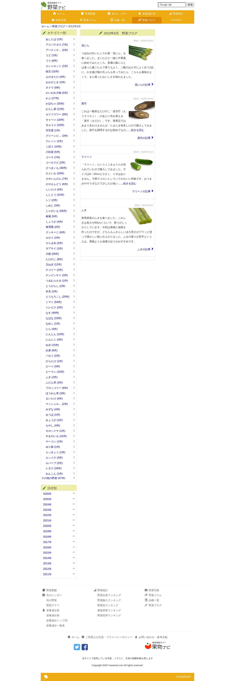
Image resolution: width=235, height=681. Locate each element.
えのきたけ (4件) (60, 76)
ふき (84, 210)
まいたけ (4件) (60, 398)
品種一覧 (117, 20)
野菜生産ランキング (109, 595)
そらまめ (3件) (60, 243)
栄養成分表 (146, 13)
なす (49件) (60, 312)
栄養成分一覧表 (55, 625)
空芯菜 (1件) (60, 130)
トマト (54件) (60, 301)
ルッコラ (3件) (60, 457)
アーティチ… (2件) (60, 50)
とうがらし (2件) (60, 285)
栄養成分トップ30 (57, 620)
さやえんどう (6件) (60, 184)
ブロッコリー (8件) (60, 387)
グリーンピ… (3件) (60, 135)
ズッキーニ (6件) (60, 232)
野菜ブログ (146, 20)
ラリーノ (86, 156)
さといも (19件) (60, 173)
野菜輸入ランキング (109, 600)
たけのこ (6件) (60, 259)
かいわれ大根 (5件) (60, 92)
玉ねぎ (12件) (60, 264)
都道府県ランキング (109, 610)
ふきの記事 (143, 249)
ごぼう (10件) (60, 146)
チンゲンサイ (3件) (60, 275)
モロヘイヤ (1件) (60, 430)
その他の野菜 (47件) (58, 478)
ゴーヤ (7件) (60, 157)
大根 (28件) (60, 253)
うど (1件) (60, 55)
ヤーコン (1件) (60, 441)
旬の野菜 (51, 600)
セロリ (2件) (60, 237)
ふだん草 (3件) (60, 382)
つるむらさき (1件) (60, 280)
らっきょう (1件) (60, 452)
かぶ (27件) (60, 98)
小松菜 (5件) (60, 151)
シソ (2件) (60, 200)
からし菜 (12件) (60, 108)
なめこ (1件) (60, 323)
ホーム (59, 13)
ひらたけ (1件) (60, 361)
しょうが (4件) (60, 221)
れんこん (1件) (60, 473)
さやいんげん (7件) (60, 178)
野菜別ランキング (107, 605)
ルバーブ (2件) (60, 463)
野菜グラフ (52, 605)
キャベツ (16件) (60, 119)
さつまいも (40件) (60, 167)
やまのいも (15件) (60, 436)
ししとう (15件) (60, 194)
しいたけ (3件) (60, 189)
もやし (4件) (60, 425)
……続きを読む (135, 130)
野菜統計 (176, 13)
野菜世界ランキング (109, 615)
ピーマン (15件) (60, 371)
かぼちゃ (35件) (60, 103)
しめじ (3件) (60, 205)
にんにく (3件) (60, 339)
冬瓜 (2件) (60, 291)
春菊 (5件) (60, 216)
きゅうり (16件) (60, 124)
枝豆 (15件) (60, 71)
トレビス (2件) (60, 307)
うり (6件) (60, 60)
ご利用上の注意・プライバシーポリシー (107, 637)
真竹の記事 (143, 138)
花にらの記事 (142, 84)
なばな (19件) (60, 318)
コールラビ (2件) (60, 162)
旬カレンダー (117, 13)
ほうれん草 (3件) (60, 393)
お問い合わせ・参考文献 (151, 637)
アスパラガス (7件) (60, 44)
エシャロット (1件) (60, 66)
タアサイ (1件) (60, 248)
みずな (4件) (60, 409)
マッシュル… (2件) (60, 403)
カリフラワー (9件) (60, 114)
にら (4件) (60, 328)
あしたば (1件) (60, 39)
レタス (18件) (60, 468)
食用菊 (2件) (60, 226)
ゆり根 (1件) (60, 446)
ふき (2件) (60, 377)
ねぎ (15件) (60, 344)
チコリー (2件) (60, 269)
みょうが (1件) (60, 420)
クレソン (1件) (60, 141)
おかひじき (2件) (60, 82)
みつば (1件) (60, 414)
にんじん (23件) (60, 334)
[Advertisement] (176, 78)
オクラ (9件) (60, 87)
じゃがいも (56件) (60, 210)
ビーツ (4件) (60, 366)
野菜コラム (88, 20)
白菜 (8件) (60, 350)
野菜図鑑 (88, 13)
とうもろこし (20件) (60, 296)
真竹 (84, 103)
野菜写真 (59, 20)
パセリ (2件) (60, 355)
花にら (85, 45)
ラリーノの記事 (141, 191)
